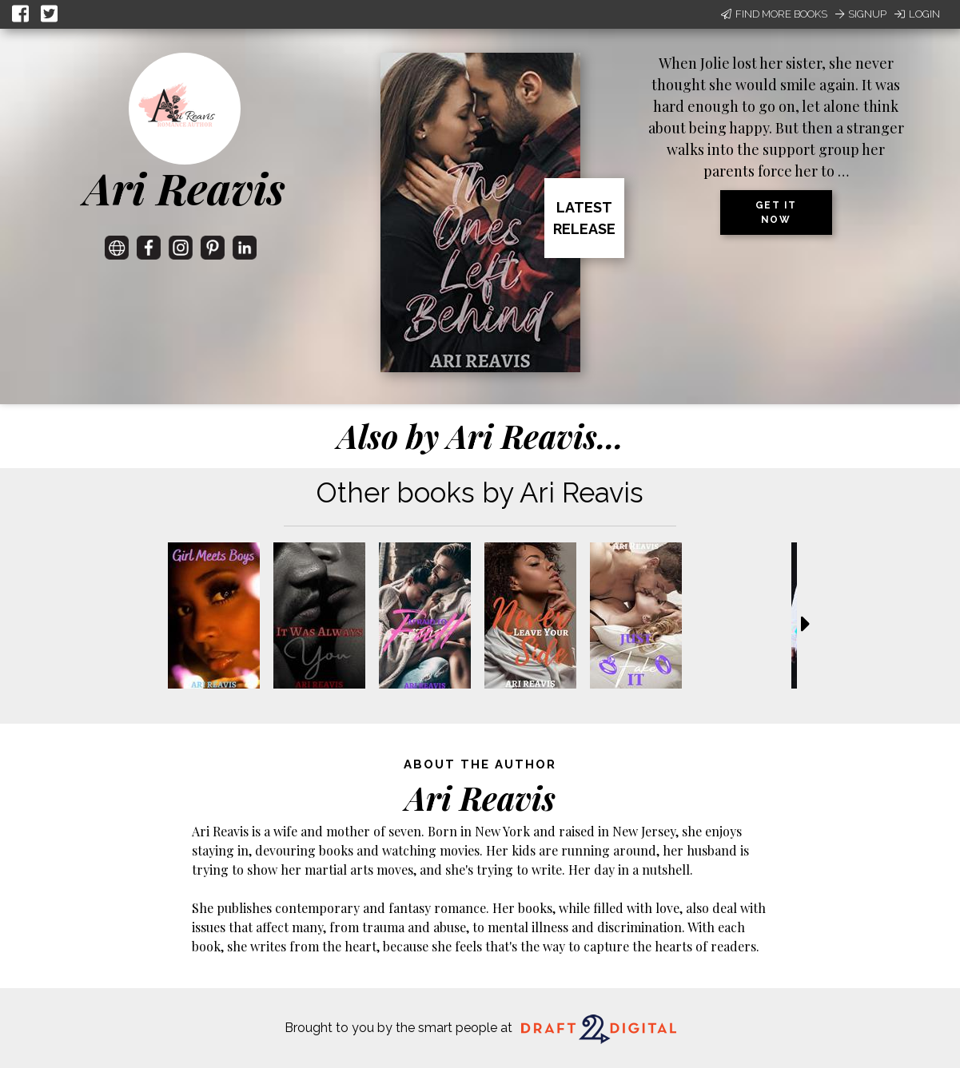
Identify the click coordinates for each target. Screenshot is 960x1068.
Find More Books (774, 14)
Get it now (776, 212)
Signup (860, 14)
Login (917, 14)
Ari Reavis (184, 187)
